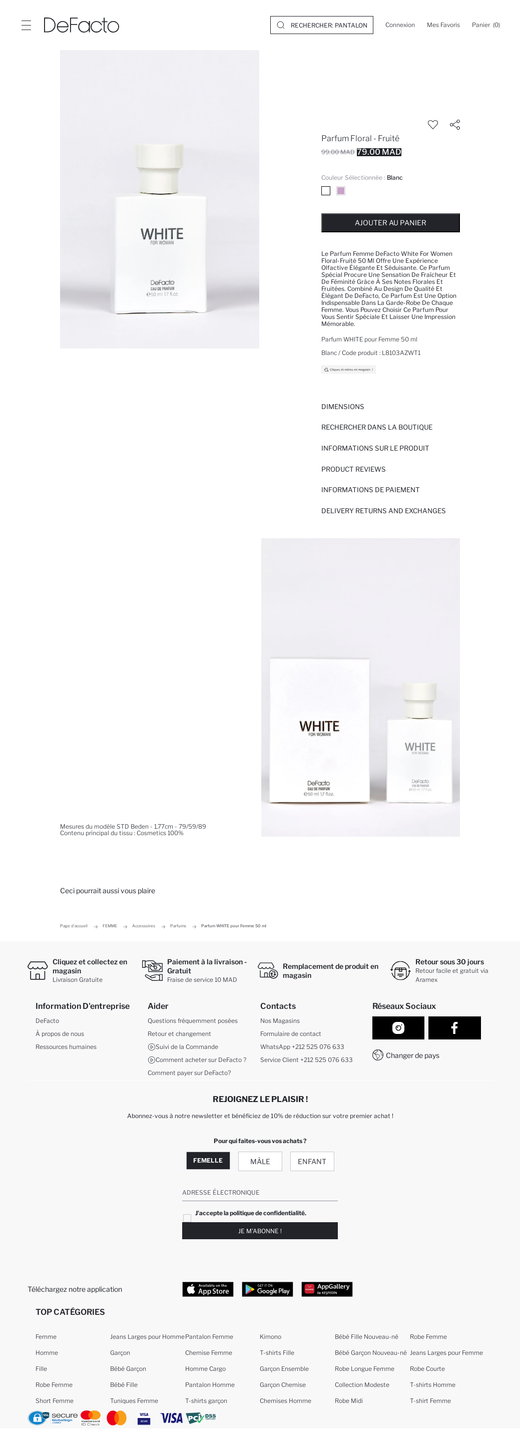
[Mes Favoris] (443, 25)
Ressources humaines (66, 1046)
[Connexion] (400, 25)
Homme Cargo (205, 1368)
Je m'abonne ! (260, 1231)
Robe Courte (427, 1368)
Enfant (312, 1161)
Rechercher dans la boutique (376, 427)
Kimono (270, 1336)
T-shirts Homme (432, 1384)
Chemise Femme (208, 1352)
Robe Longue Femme (364, 1368)
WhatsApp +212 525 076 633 (302, 1046)
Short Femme (55, 1400)
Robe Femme (54, 1384)
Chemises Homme (285, 1400)
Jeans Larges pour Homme (147, 1336)
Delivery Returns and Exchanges (383, 511)
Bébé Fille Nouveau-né (366, 1336)
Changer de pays (412, 1055)
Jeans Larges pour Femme (446, 1352)
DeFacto (47, 1020)
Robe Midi (349, 1400)
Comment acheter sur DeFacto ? (197, 1060)
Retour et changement (179, 1033)
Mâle (260, 1161)
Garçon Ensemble (284, 1368)
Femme (46, 1336)
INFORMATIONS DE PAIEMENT (370, 490)
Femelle (208, 1160)
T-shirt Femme (430, 1400)
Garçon (120, 1352)
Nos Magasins (280, 1020)
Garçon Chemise (283, 1384)
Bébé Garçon (128, 1368)
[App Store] (208, 1288)
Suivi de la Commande (183, 1047)
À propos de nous (60, 1033)
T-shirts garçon (206, 1400)
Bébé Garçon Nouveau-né (371, 1352)
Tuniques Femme (134, 1400)
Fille (41, 1368)
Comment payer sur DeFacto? (189, 1073)
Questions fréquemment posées (193, 1020)
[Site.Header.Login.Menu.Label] (26, 25)
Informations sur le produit (375, 448)
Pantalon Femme (209, 1336)
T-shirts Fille (277, 1352)
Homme (47, 1352)
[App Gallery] (327, 1288)
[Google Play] (267, 1288)
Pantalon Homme (210, 1384)
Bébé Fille (124, 1384)
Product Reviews (353, 469)
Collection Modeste (362, 1384)
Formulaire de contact (290, 1033)
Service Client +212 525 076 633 (306, 1059)
